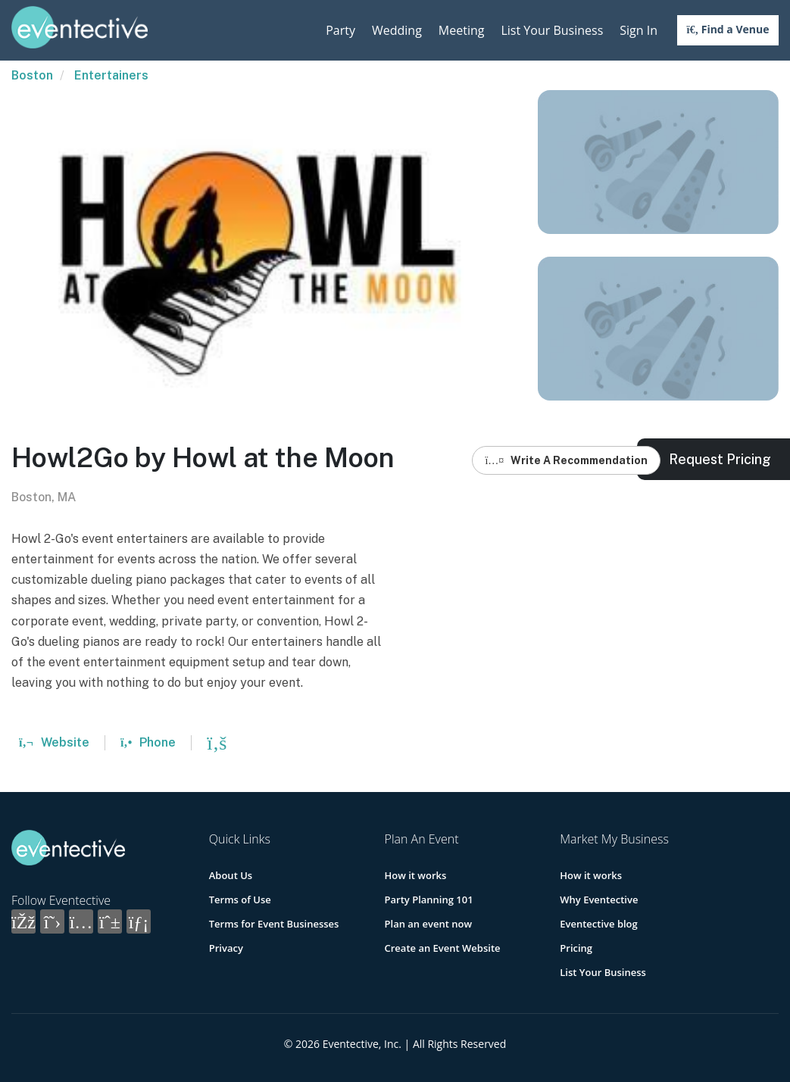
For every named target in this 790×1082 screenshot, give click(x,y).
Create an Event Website (443, 948)
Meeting (462, 30)
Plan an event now (428, 924)
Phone (148, 742)
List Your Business (552, 30)
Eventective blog (598, 924)
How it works (416, 875)
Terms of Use (240, 899)
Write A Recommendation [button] (566, 460)
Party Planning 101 (429, 899)
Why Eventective (599, 899)
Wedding (397, 30)
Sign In (638, 30)
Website (54, 742)
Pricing (576, 948)
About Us (230, 875)
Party (340, 30)
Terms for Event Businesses (274, 924)
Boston (32, 75)
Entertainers (111, 75)
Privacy (226, 948)
